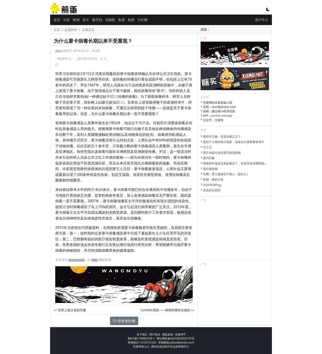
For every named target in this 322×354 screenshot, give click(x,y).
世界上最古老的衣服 (70, 310)
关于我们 (142, 334)
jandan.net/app (221, 115)
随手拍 (97, 19)
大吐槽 (142, 19)
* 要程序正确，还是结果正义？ (221, 136)
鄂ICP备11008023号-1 (141, 338)
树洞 (76, 19)
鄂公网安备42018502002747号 (175, 338)
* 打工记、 (208, 147)
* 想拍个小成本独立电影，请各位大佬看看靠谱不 (232, 142)
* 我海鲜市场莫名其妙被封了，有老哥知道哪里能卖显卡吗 (238, 163)
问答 (66, 19)
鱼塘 (121, 19)
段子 (86, 19)
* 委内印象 (208, 158)
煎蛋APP (180, 334)
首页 (57, 19)
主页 (57, 30)
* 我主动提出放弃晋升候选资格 (221, 153)
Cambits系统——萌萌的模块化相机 (167, 310)
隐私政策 (167, 334)
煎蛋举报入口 (141, 346)
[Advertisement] (235, 232)
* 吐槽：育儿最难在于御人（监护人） (225, 174)
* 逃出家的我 (209, 169)
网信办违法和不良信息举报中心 (170, 346)
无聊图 (110, 19)
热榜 (131, 19)
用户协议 (154, 334)
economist (77, 260)
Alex (58, 51)
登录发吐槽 (124, 320)
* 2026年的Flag (211, 185)
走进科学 (71, 30)
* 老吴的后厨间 (210, 190)
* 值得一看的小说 (212, 179)
